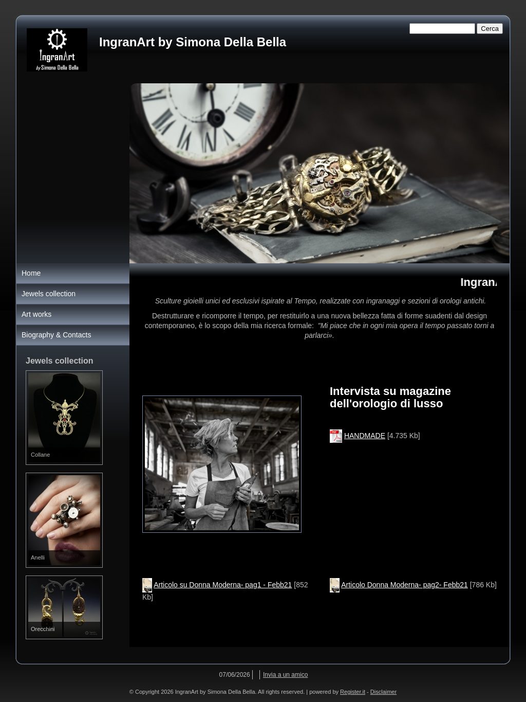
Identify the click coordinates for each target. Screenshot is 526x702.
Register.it (352, 692)
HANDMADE (364, 435)
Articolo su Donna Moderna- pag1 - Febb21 (223, 585)
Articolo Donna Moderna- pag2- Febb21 (404, 585)
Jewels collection (49, 294)
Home (31, 273)
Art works (36, 314)
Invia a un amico (285, 674)
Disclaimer (383, 692)
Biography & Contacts (56, 335)
